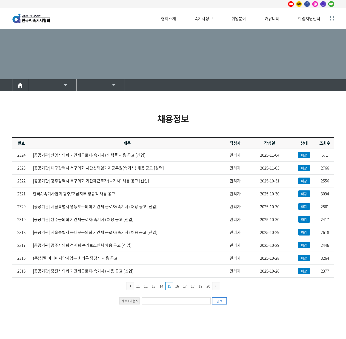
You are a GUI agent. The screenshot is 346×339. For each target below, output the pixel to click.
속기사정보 (203, 18)
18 (192, 286)
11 (138, 286)
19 (200, 286)
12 (146, 286)
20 (208, 286)
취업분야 (238, 18)
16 (177, 286)
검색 (220, 301)
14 (161, 286)
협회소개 (168, 18)
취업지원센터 (309, 18)
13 (153, 286)
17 (185, 286)
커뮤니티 (272, 18)
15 (169, 286)
